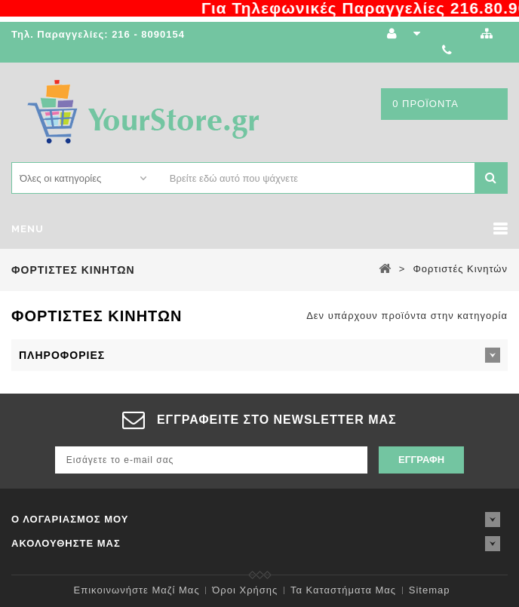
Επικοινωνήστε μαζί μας (137, 590)
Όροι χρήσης (245, 590)
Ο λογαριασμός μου (70, 519)
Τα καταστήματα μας (343, 590)
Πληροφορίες (62, 355)
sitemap (429, 590)
